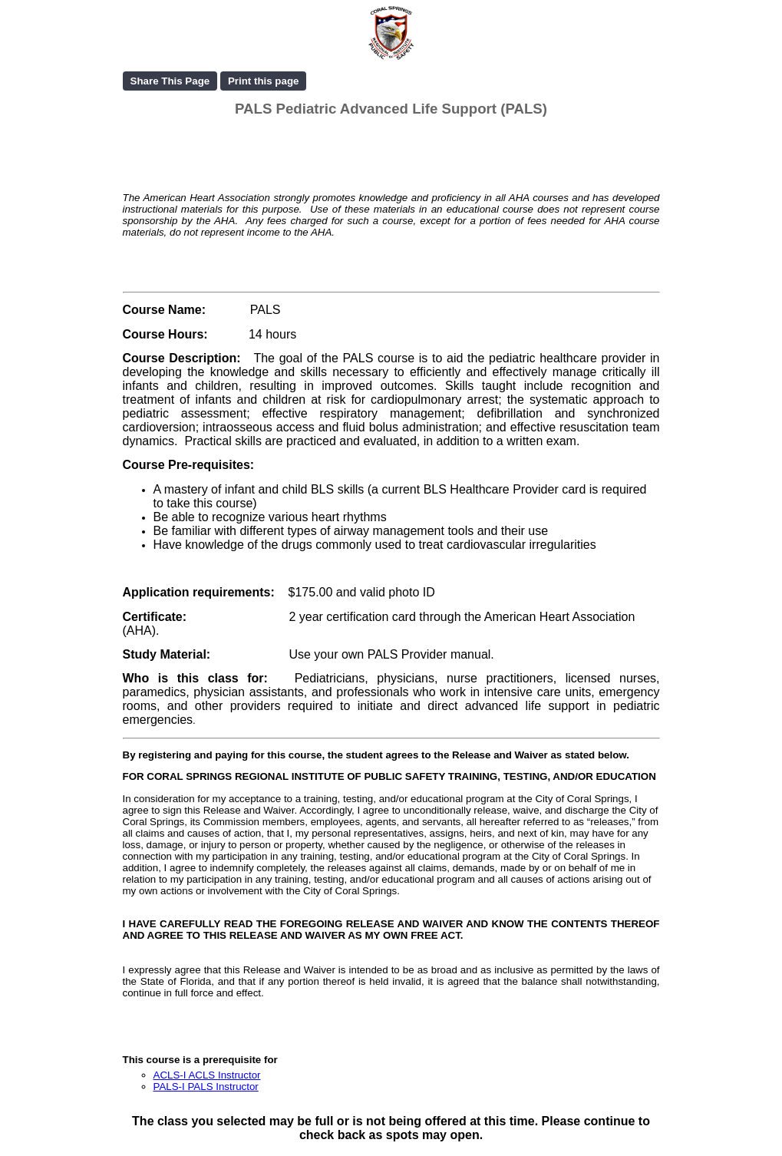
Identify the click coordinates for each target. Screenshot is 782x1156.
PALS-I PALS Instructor (206, 1086)
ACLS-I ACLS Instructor (207, 1075)
